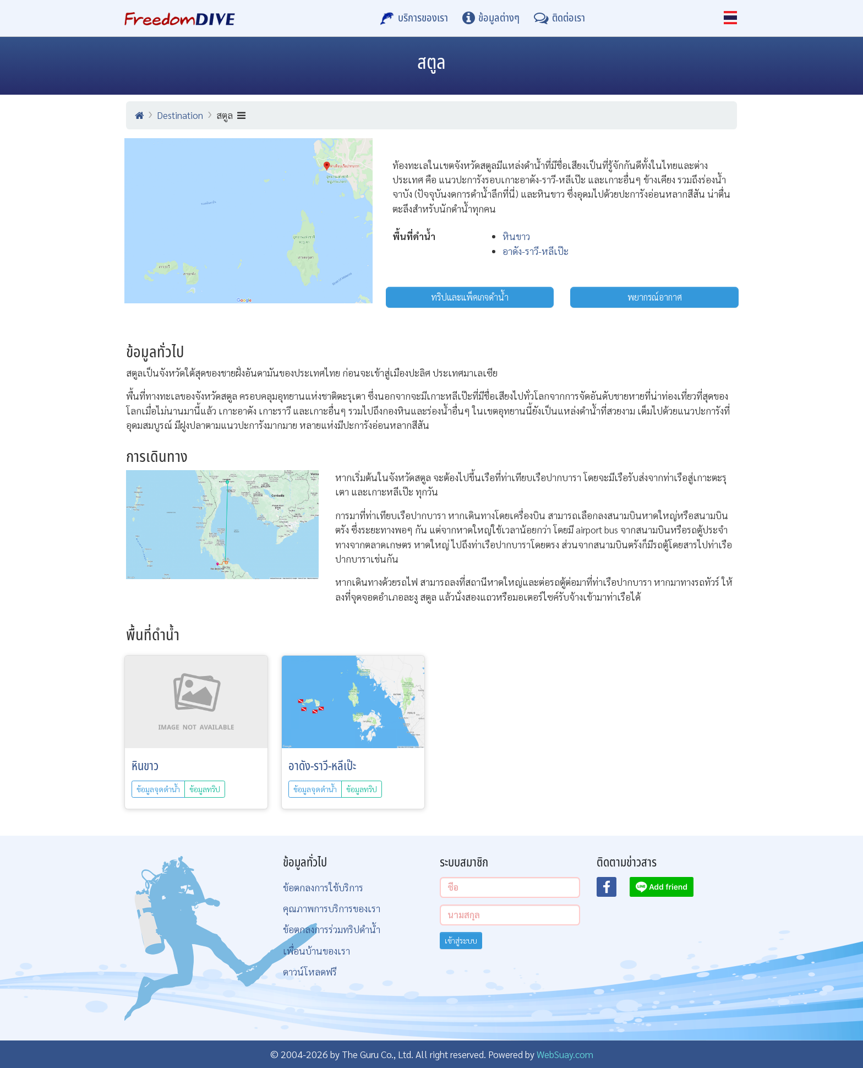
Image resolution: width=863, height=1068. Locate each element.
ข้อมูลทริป (204, 789)
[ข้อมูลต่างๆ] (491, 18)
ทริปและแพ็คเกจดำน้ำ (470, 297)
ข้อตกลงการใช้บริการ (323, 887)
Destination (180, 114)
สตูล (230, 114)
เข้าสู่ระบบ (461, 940)
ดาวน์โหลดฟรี (310, 971)
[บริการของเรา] (414, 18)
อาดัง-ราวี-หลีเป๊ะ (535, 250)
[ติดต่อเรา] (559, 18)
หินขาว (516, 236)
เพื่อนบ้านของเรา (316, 950)
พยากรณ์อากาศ (654, 297)
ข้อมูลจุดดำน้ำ (158, 789)
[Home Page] (179, 18)
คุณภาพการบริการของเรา (331, 908)
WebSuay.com (565, 1054)
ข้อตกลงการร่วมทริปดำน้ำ (331, 929)
